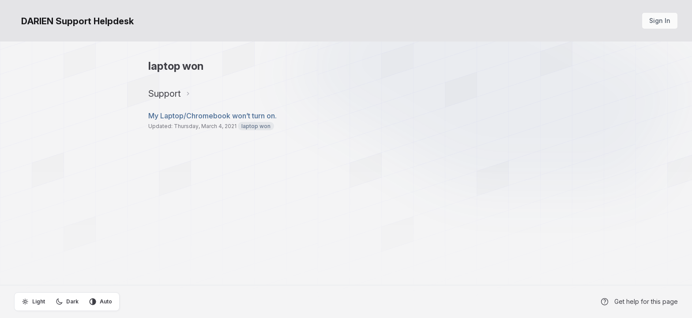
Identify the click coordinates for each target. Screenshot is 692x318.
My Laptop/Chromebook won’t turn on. (212, 115)
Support (164, 93)
